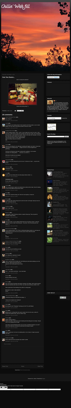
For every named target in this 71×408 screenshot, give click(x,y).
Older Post (40, 366)
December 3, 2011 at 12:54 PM (11, 250)
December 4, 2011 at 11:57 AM (11, 335)
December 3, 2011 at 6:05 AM (11, 156)
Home (22, 366)
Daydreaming (56, 187)
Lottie (6, 123)
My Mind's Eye (8, 259)
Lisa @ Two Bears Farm (10, 117)
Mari (6, 192)
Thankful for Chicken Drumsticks (60, 209)
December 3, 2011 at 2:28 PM (11, 293)
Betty (6, 310)
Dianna (6, 275)
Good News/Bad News (58, 172)
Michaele (7, 253)
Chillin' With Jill (15, 7)
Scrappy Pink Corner (9, 130)
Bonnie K (7, 212)
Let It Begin (55, 195)
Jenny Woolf (8, 159)
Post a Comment (7, 344)
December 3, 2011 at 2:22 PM (11, 279)
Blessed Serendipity (9, 228)
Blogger (43, 378)
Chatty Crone (8, 337)
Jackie (6, 185)
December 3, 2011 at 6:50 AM (11, 170)
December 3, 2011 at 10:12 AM (11, 238)
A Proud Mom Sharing (58, 230)
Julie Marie (7, 269)
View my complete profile (52, 111)
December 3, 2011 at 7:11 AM (11, 196)
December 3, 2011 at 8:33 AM (11, 217)
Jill (55, 100)
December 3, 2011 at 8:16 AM (11, 209)
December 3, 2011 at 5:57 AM (11, 128)
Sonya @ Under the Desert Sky (12, 241)
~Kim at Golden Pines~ (10, 295)
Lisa (6, 173)
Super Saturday (56, 180)
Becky (6, 199)
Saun (6, 330)
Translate (50, 120)
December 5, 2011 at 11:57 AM (11, 341)
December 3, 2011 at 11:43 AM (11, 244)
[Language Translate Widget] (54, 118)
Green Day (55, 238)
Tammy (7, 317)
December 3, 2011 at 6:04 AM (11, 141)
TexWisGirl (7, 206)
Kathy (6, 304)
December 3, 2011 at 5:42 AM (11, 120)
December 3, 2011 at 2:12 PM (11, 273)
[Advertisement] (22, 355)
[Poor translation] (5, 387)
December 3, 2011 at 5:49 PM (11, 301)
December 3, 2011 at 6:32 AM (11, 164)
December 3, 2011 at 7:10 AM (11, 190)
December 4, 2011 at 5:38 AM (11, 327)
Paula (6, 247)
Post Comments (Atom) (25, 370)
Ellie (6, 219)
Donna (6, 281)
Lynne (6, 144)
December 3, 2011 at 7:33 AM (11, 203)
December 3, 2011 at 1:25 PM (11, 256)
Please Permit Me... (57, 216)
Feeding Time (56, 202)
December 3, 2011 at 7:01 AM (11, 182)
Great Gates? (56, 223)
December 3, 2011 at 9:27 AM (11, 226)
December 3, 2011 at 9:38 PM (11, 315)
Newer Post (5, 366)
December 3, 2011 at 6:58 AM (11, 176)
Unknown (7, 167)
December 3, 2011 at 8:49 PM (11, 307)
